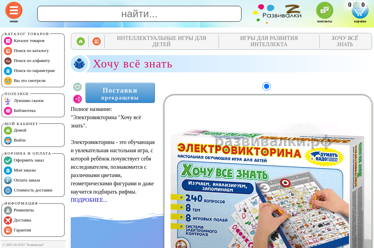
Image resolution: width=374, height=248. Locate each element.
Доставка (17, 220)
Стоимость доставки (28, 190)
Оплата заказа (22, 180)
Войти (15, 140)
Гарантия (17, 230)
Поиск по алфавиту (27, 61)
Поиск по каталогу (26, 51)
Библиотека (20, 111)
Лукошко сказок (24, 101)
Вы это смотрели (25, 81)
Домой (15, 130)
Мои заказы (20, 170)
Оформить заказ (24, 160)
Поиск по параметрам (29, 71)
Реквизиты (19, 210)
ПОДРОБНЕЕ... (89, 200)
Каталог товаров (24, 41)
